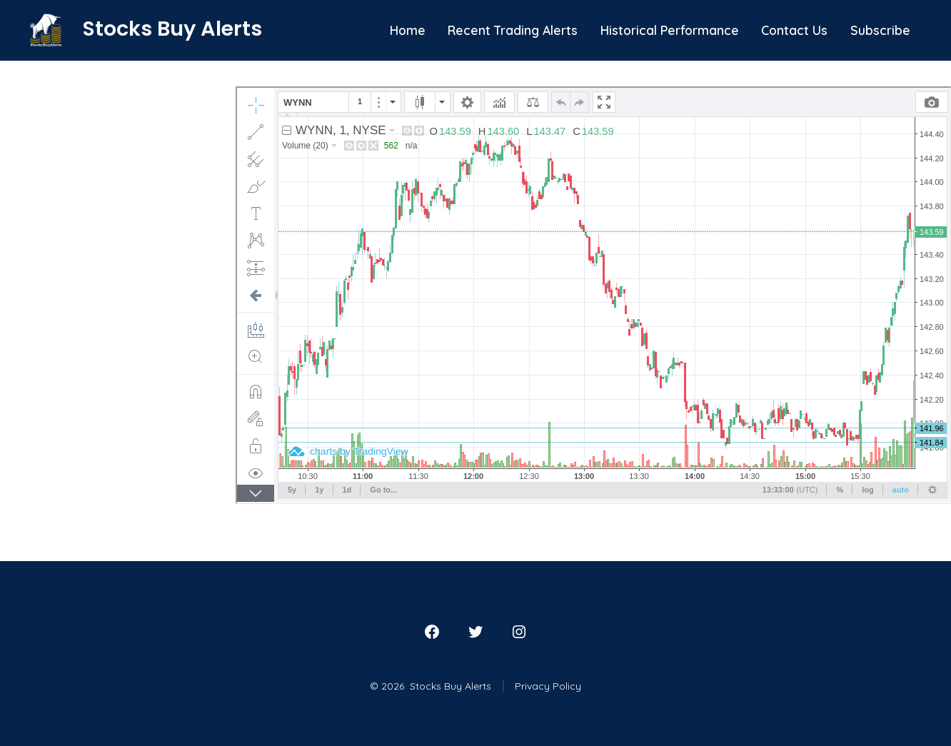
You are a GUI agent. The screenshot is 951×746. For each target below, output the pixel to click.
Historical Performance (669, 30)
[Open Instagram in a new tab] (519, 632)
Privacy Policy (548, 686)
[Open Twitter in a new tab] (475, 632)
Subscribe (880, 30)
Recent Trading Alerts (513, 30)
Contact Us (794, 30)
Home (408, 30)
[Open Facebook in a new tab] (432, 632)
